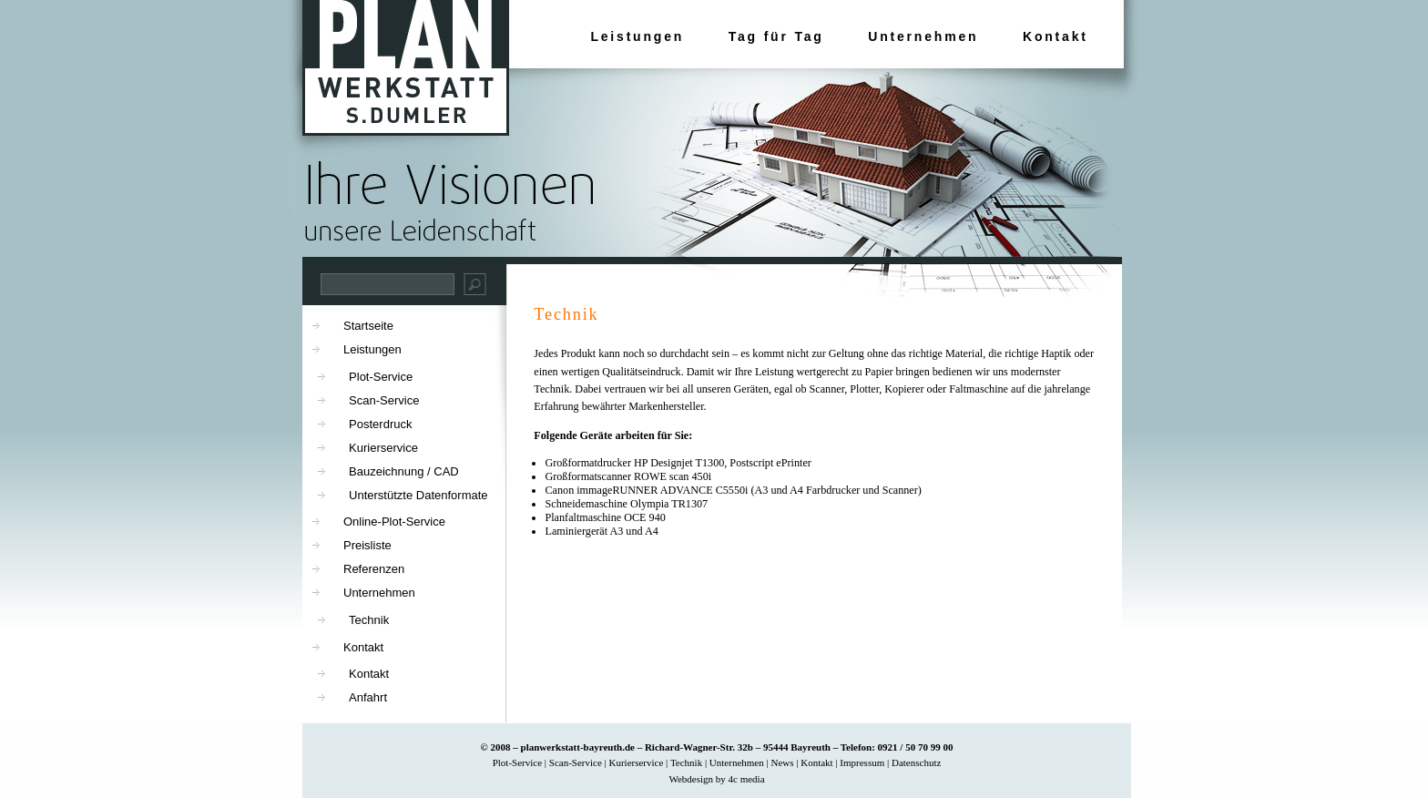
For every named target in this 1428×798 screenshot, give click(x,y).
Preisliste (367, 545)
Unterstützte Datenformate (418, 495)
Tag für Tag (776, 36)
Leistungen (637, 36)
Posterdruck (380, 424)
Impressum (862, 762)
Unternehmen (923, 36)
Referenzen (373, 569)
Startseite (368, 325)
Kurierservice (383, 448)
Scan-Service (384, 400)
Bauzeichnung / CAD (404, 471)
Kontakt (1055, 36)
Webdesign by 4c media (716, 778)
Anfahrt (368, 697)
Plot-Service (381, 377)
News (781, 762)
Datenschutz (916, 762)
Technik (566, 314)
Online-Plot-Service (394, 521)
